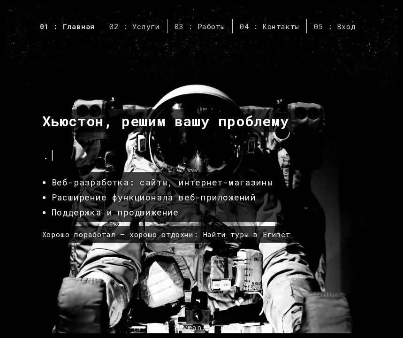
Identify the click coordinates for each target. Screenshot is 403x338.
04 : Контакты (269, 26)
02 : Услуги (134, 26)
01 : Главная (67, 26)
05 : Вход (334, 26)
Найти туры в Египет (246, 234)
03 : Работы (200, 26)
